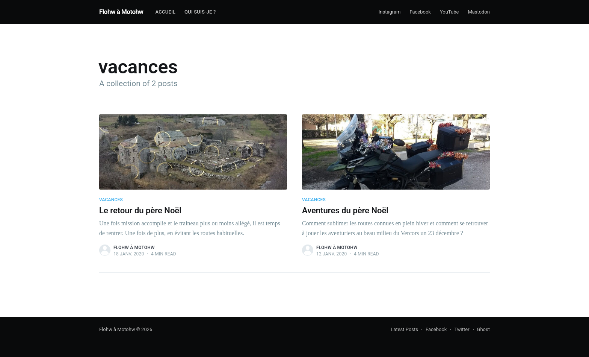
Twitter (461, 329)
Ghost (483, 329)
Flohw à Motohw (121, 11)
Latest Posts (404, 329)
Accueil (165, 12)
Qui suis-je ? (200, 12)
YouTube (449, 12)
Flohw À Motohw (134, 247)
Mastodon (479, 12)
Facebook (419, 12)
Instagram (390, 12)
